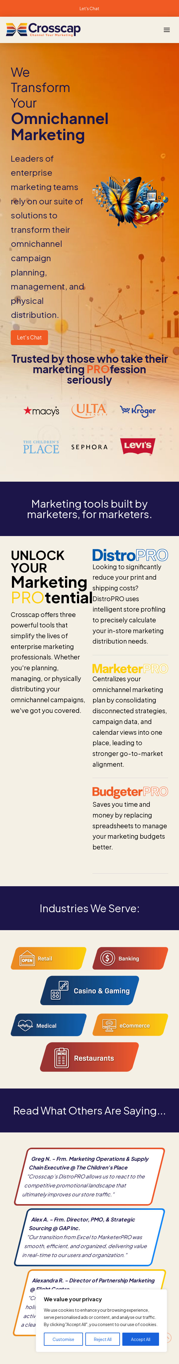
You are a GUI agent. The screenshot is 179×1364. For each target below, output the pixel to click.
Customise (63, 1339)
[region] (101, 1320)
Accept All (140, 1339)
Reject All (103, 1339)
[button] (167, 30)
